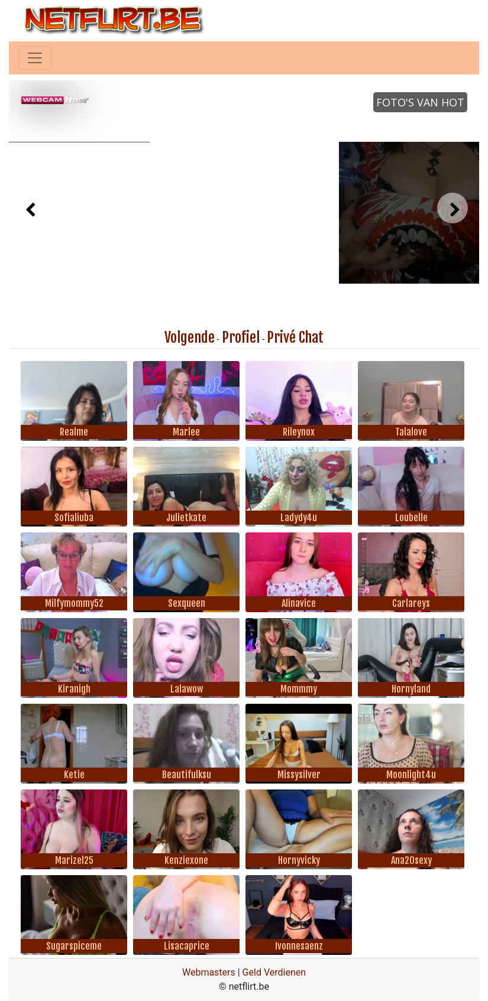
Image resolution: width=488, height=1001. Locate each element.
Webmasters (208, 972)
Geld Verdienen (274, 972)
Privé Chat (295, 337)
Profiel (241, 337)
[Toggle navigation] (34, 58)
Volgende (189, 337)
